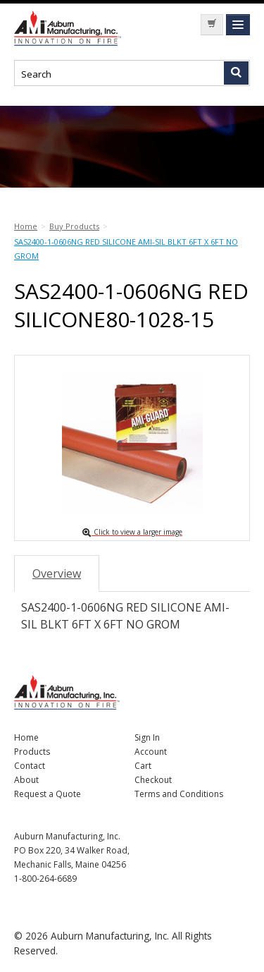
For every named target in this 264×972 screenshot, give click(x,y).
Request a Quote (47, 794)
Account (150, 752)
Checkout (153, 780)
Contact (29, 766)
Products (32, 752)
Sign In (147, 737)
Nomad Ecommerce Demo (70, 28)
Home (26, 737)
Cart (142, 766)
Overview (56, 573)
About (26, 780)
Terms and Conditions (178, 794)
